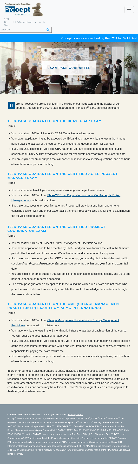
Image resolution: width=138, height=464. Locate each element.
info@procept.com (23, 22)
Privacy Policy (75, 414)
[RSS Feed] (44, 22)
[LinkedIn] (39, 22)
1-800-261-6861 (7, 22)
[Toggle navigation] (129, 9)
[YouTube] (35, 22)
